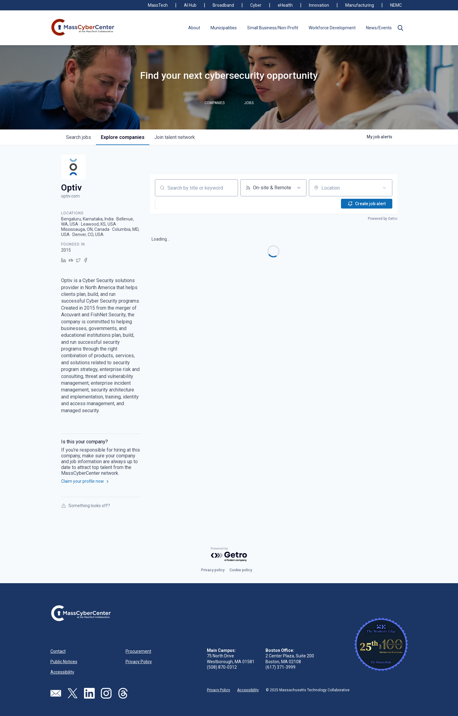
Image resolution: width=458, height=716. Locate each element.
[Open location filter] (384, 187)
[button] (400, 28)
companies (123, 137)
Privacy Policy (139, 661)
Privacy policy (213, 570)
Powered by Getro (382, 218)
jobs (78, 137)
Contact (58, 651)
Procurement (138, 651)
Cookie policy (240, 570)
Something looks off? (85, 505)
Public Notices (63, 661)
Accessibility (62, 672)
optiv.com (70, 196)
